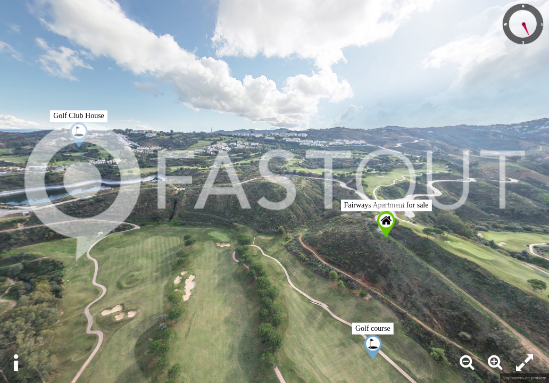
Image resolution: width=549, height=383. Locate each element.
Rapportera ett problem (524, 378)
